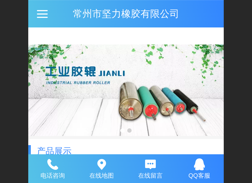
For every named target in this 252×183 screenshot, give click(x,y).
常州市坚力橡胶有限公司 (126, 13)
